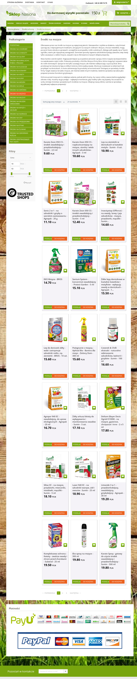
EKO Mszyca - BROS (53, 279)
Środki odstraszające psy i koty (19, 140)
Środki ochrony (55, 23)
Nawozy (43, 23)
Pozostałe (14, 45)
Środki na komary (18, 70)
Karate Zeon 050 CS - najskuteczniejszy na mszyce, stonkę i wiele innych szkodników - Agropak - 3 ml (83, 147)
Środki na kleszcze (18, 67)
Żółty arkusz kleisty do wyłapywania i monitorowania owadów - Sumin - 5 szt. (84, 420)
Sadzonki (66, 23)
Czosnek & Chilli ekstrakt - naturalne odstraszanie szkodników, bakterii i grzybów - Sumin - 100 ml (111, 354)
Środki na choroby (18, 49)
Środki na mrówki (18, 90)
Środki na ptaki (17, 125)
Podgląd (49, 170)
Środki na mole (17, 86)
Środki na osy (16, 118)
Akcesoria (34, 23)
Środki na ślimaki (18, 129)
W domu (84, 23)
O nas (50, 2)
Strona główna (15, 2)
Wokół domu (94, 23)
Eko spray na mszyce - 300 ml (82, 555)
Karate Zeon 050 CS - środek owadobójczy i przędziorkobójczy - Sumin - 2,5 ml (54, 146)
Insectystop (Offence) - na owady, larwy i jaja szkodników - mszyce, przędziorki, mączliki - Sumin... (112, 216)
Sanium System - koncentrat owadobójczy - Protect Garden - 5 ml (84, 282)
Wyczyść (28, 183)
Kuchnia (76, 23)
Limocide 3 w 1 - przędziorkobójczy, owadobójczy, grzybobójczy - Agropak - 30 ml (112, 490)
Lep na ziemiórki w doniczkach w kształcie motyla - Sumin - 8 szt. (112, 145)
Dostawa (29, 2)
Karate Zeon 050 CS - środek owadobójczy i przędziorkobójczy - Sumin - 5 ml (82, 214)
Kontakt (40, 2)
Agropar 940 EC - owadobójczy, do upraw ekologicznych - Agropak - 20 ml (55, 420)
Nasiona (10, 23)
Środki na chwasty (18, 53)
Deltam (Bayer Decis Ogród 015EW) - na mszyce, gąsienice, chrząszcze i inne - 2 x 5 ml (112, 421)
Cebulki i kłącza (22, 23)
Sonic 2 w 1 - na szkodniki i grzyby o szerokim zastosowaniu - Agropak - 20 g (55, 214)
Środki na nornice (18, 114)
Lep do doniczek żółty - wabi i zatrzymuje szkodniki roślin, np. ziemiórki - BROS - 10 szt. (55, 351)
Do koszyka (59, 170)
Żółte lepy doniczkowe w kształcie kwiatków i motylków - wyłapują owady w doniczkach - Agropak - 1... (113, 284)
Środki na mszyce (18, 93)
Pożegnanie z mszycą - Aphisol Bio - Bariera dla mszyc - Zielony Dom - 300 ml (83, 351)
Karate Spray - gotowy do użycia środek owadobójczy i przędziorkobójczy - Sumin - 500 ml (111, 559)
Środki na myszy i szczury (17, 108)
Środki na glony (17, 56)
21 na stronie (74, 102)
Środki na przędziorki (20, 121)
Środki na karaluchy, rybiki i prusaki (19, 61)
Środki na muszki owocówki (17, 102)
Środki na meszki (17, 82)
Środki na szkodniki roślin (19, 134)
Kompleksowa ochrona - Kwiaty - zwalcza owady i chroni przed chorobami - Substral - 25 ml (55, 557)
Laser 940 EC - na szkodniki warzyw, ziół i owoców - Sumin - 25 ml (83, 488)
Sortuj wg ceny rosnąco (54, 102)
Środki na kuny (17, 78)
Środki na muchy (17, 97)
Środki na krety (17, 74)
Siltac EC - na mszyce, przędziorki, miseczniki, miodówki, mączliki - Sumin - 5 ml (55, 489)
